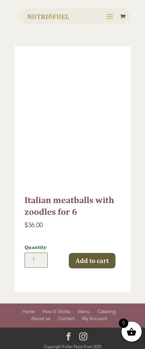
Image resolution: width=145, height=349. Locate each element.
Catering (106, 312)
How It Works (56, 312)
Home (28, 312)
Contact (66, 319)
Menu (84, 312)
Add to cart (92, 260)
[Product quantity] (36, 260)
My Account (94, 319)
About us (40, 319)
